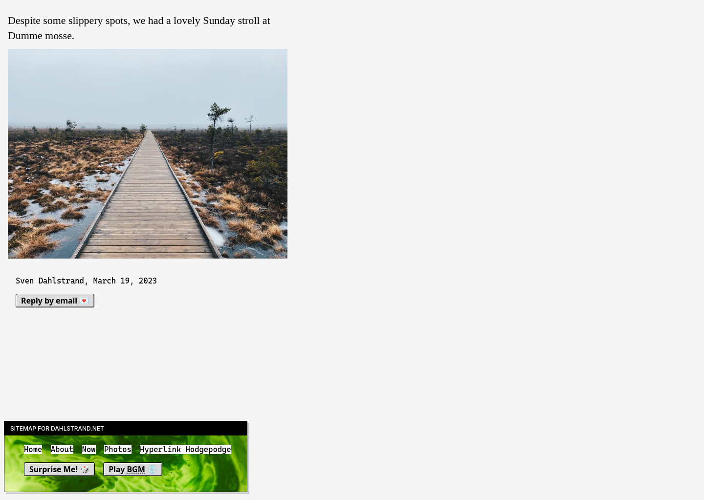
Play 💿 (133, 469)
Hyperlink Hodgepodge (185, 449)
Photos (118, 449)
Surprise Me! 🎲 (59, 469)
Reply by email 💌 (55, 300)
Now (89, 449)
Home (33, 449)
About (62, 449)
